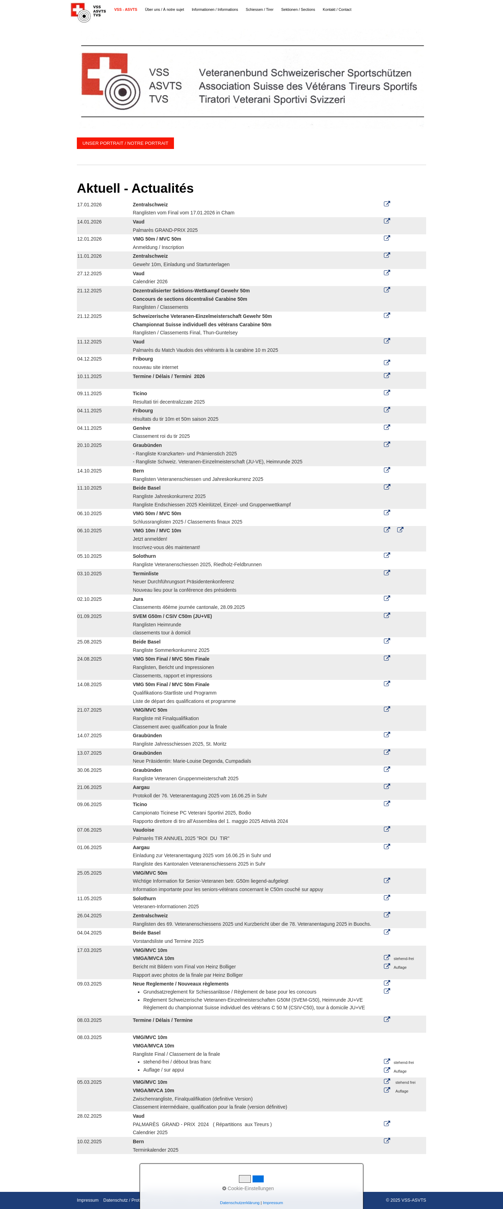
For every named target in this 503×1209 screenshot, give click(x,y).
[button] (125, 143)
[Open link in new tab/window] (387, 315)
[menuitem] (126, 9)
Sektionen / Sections (298, 9)
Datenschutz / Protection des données (140, 1200)
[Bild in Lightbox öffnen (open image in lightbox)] (251, 79)
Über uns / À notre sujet (164, 9)
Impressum (88, 1200)
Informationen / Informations (215, 9)
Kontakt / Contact (337, 9)
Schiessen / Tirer (260, 9)
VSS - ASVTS (125, 9)
